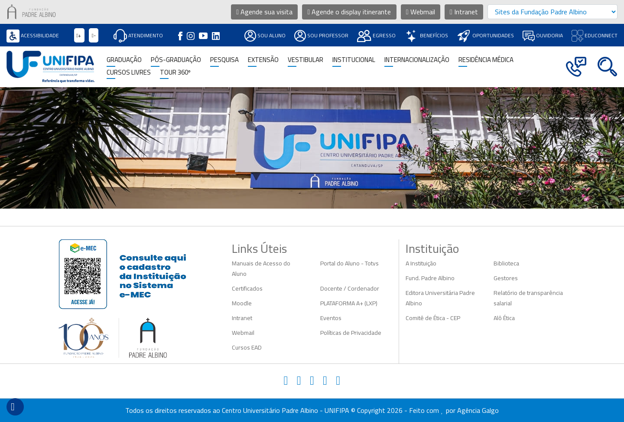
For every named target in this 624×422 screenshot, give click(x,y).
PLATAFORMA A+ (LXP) (348, 303)
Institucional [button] (353, 60)
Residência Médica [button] (486, 60)
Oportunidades (485, 35)
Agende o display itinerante (349, 11)
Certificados (247, 288)
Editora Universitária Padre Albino (440, 298)
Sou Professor (321, 35)
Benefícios (426, 35)
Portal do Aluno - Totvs (349, 263)
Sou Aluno (265, 35)
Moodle (242, 303)
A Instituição (421, 263)
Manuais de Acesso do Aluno (261, 268)
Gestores (506, 278)
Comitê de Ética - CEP (433, 318)
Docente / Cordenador (349, 288)
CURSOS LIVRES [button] (129, 73)
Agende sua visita (264, 11)
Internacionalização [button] (416, 60)
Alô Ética (504, 318)
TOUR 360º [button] (175, 73)
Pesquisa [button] (224, 60)
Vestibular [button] (305, 60)
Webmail (420, 11)
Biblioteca (506, 263)
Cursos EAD (247, 347)
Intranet (464, 11)
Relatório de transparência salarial (528, 298)
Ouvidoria (543, 35)
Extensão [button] (263, 60)
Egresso (376, 35)
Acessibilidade (32, 35)
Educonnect (595, 35)
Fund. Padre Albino (430, 278)
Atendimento (138, 35)
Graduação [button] (124, 60)
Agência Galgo (478, 410)
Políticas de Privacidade (350, 332)
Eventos (330, 318)
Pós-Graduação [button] (176, 60)
